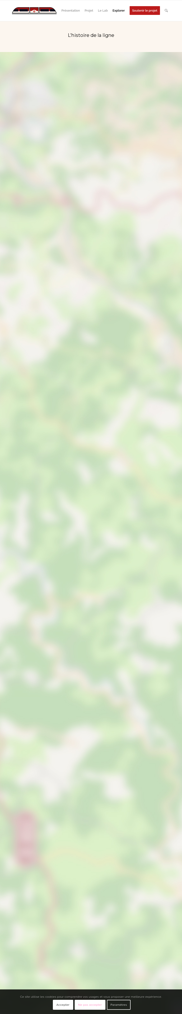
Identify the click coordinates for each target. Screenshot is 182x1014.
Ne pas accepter (90, 1004)
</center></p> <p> (91, 558)
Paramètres (118, 1004)
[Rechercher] (166, 10)
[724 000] (34, 10)
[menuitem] (70, 10)
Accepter (62, 1004)
